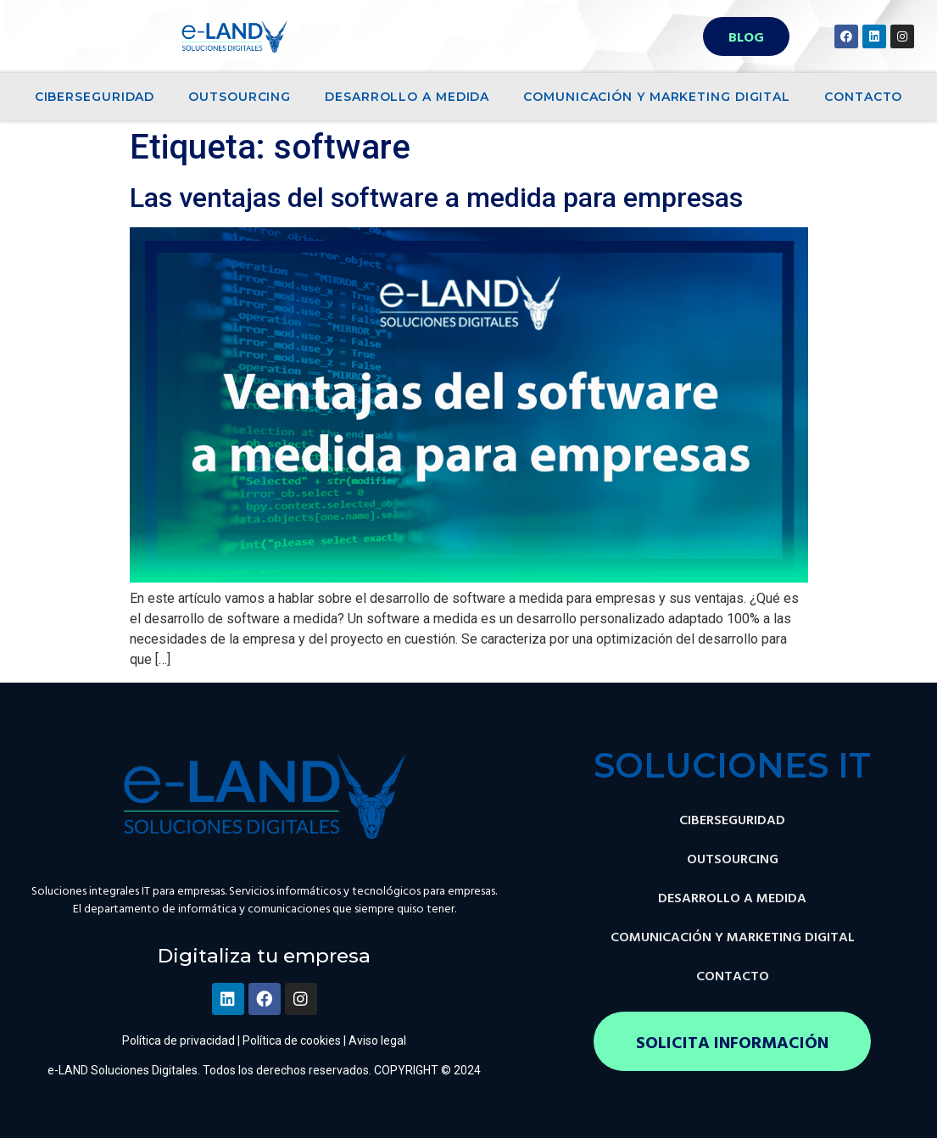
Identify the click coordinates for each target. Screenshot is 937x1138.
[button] (746, 36)
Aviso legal (377, 1040)
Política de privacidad (178, 1040)
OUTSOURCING (239, 96)
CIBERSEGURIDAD (95, 96)
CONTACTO (863, 96)
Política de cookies (292, 1040)
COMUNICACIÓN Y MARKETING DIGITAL (656, 96)
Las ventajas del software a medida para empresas (436, 197)
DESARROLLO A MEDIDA (407, 96)
